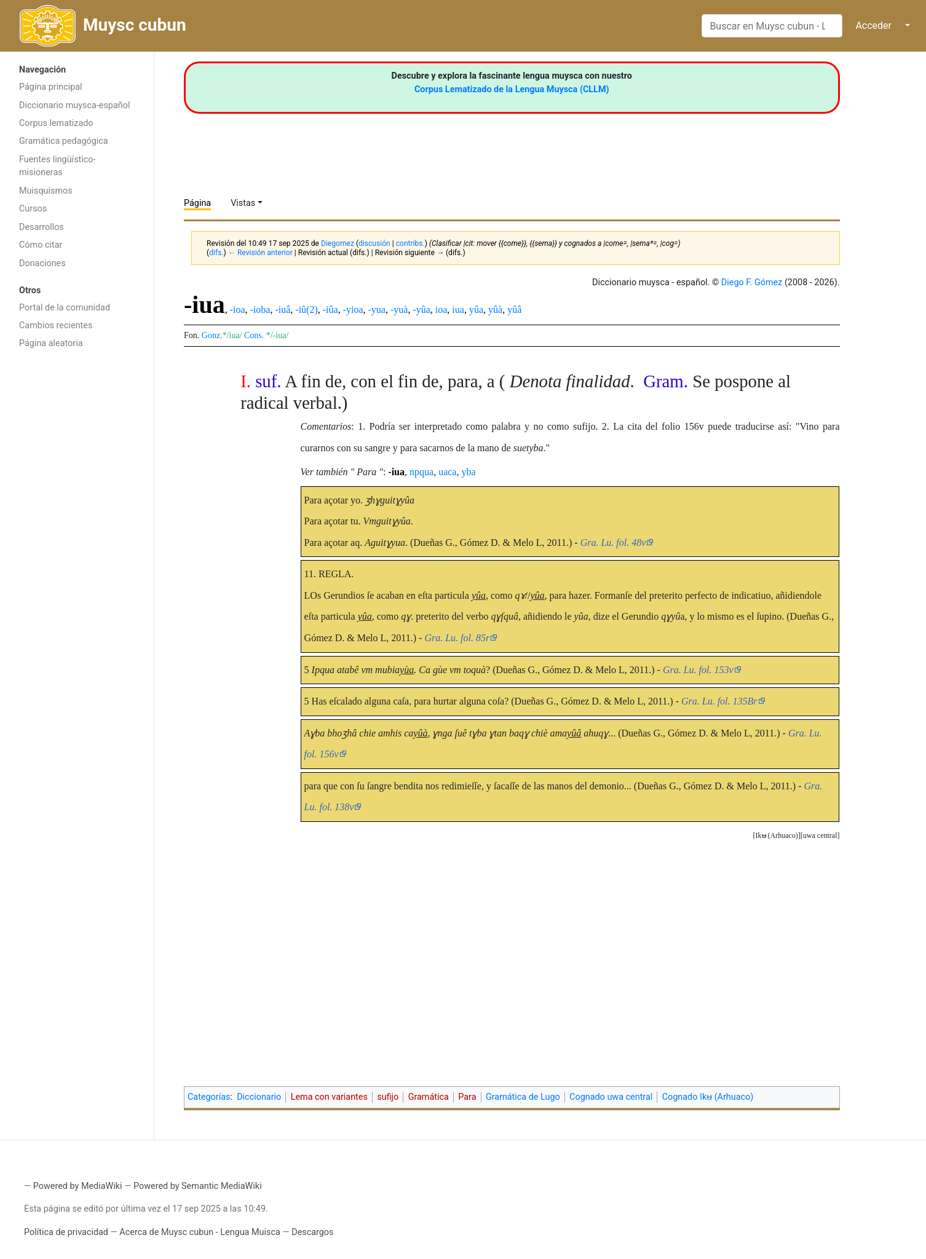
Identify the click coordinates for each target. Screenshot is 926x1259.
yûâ (514, 309)
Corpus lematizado (56, 123)
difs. (216, 252)
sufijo (387, 1097)
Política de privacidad (66, 1232)
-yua (377, 309)
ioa (441, 309)
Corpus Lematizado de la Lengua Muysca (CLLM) (511, 89)
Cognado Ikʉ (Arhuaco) (708, 1097)
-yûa (421, 309)
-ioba (260, 309)
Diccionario (259, 1097)
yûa (476, 309)
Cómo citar (40, 245)
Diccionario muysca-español (74, 105)
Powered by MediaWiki (77, 1186)
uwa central (820, 835)
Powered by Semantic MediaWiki (197, 1186)
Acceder (873, 25)
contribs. (410, 243)
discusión (374, 243)
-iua (396, 472)
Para (467, 1097)
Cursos (33, 208)
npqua (421, 472)
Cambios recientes (55, 325)
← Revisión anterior (260, 252)
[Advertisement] (76, 550)
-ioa (237, 309)
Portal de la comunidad (64, 307)
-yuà (399, 309)
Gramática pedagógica (63, 141)
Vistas (243, 203)
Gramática (428, 1097)
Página (197, 203)
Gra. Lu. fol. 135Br (719, 701)
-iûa (330, 309)
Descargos (312, 1232)
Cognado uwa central (610, 1097)
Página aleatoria (51, 343)
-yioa (353, 309)
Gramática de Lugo (523, 1097)
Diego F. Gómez (752, 282)
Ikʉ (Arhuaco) (777, 835)
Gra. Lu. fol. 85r (456, 638)
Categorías (209, 1097)
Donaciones (42, 263)
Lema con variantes (329, 1097)
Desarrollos (41, 227)
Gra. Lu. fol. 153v (698, 670)
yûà (495, 309)
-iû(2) (306, 309)
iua (458, 309)
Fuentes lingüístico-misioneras (57, 166)
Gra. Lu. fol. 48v (613, 542)
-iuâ (282, 309)
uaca (447, 472)
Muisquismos (46, 191)
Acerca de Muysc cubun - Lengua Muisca (199, 1232)
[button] (820, 836)
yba (468, 472)
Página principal (50, 87)
